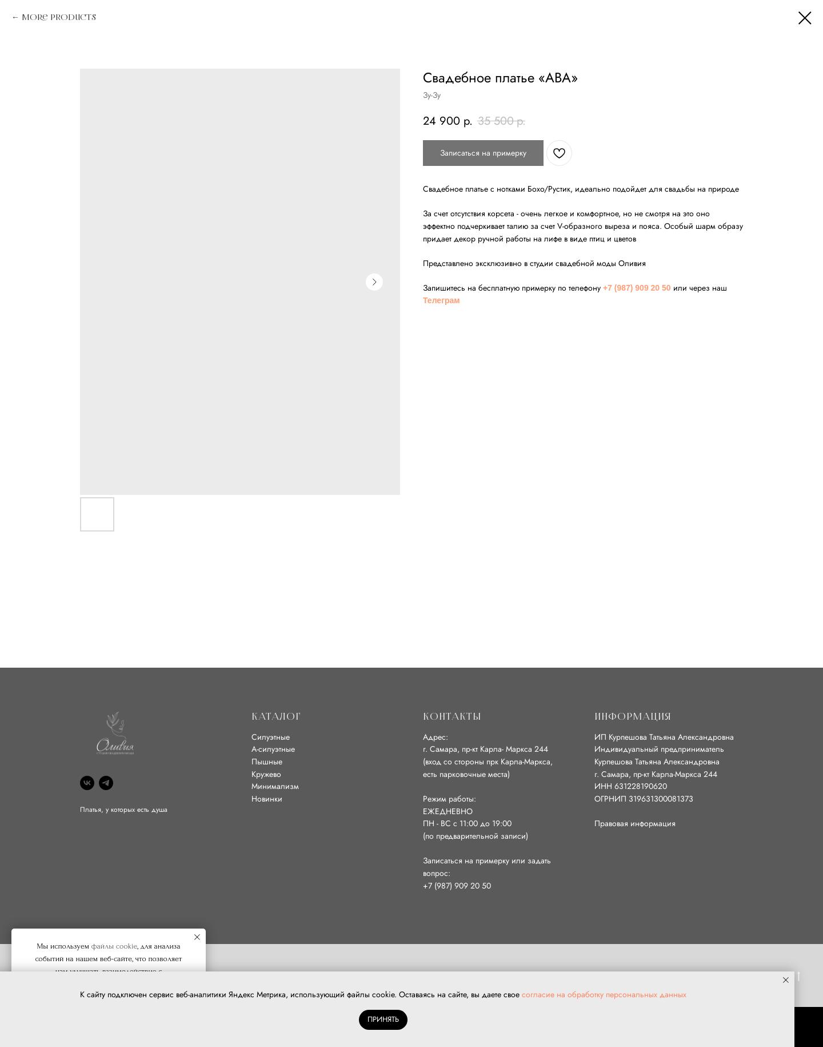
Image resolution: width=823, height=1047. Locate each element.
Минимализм (275, 786)
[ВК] (87, 783)
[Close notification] (197, 937)
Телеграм (441, 300)
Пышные (266, 761)
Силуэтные (270, 737)
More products (59, 17)
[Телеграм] (106, 783)
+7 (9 (432, 885)
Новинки (266, 798)
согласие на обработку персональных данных (604, 994)
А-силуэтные (273, 749)
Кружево (266, 774)
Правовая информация (635, 823)
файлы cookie (114, 946)
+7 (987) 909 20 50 (637, 287)
